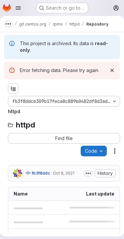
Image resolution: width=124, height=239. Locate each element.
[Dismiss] (112, 70)
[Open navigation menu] (18, 8)
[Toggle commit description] (88, 173)
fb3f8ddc (37, 173)
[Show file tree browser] (13, 88)
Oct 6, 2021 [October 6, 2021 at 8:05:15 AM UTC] (63, 173)
